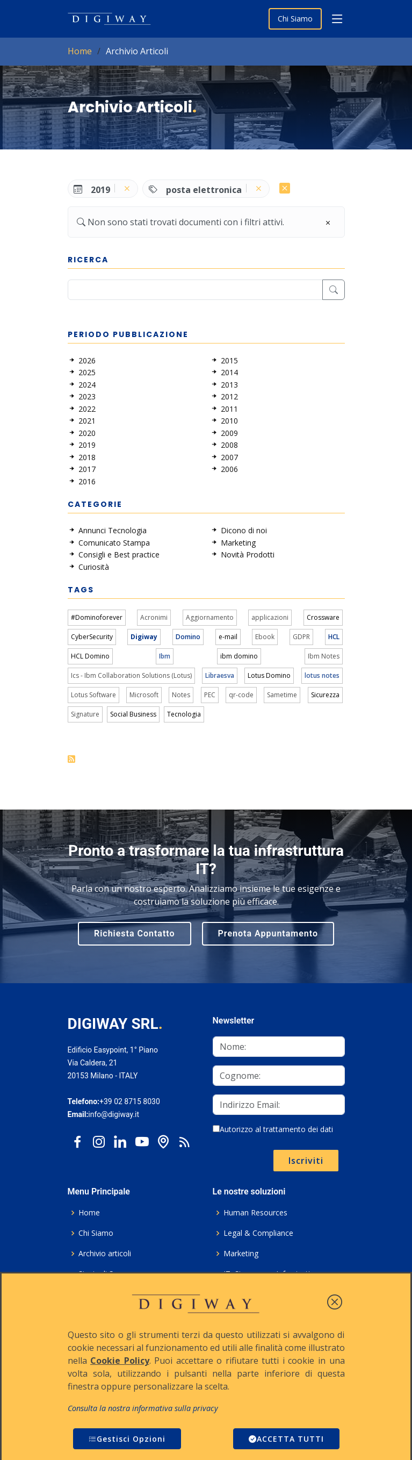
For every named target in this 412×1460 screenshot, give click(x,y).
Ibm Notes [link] (323, 656)
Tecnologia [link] (184, 714)
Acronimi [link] (154, 617)
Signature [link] (85, 714)
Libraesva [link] (219, 675)
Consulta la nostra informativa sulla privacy (143, 1408)
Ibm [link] (164, 656)
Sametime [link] (282, 694)
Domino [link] (188, 636)
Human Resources (255, 1212)
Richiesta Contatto (134, 933)
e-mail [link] (228, 636)
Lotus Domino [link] (269, 675)
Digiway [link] (144, 636)
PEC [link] (209, 694)
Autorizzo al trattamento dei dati (273, 1129)
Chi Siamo (295, 18)
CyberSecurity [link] (92, 636)
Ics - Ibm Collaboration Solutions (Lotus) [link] (131, 675)
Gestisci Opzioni (127, 1439)
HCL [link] (333, 636)
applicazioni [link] (269, 617)
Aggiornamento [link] (210, 617)
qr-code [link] (241, 694)
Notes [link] (181, 694)
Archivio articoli (104, 1253)
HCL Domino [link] (90, 656)
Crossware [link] (323, 617)
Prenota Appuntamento (268, 933)
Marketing (240, 1253)
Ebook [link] (264, 636)
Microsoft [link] (143, 694)
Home (80, 51)
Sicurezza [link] (325, 694)
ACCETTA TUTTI (286, 1439)
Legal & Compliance (258, 1233)
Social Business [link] (133, 714)
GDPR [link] (301, 636)
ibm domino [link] (239, 656)
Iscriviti (305, 1160)
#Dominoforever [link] (96, 617)
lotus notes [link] (322, 675)
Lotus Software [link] (93, 694)
